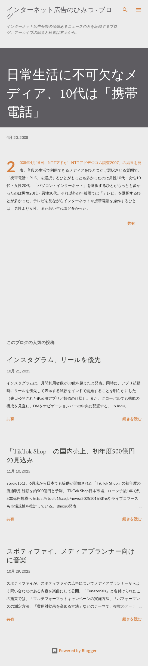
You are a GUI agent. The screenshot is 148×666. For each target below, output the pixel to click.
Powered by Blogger (74, 650)
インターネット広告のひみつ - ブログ (59, 12)
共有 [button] (131, 223)
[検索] (125, 10)
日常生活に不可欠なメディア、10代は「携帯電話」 (72, 93)
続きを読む (131, 418)
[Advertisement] (74, 284)
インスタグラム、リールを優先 (54, 360)
